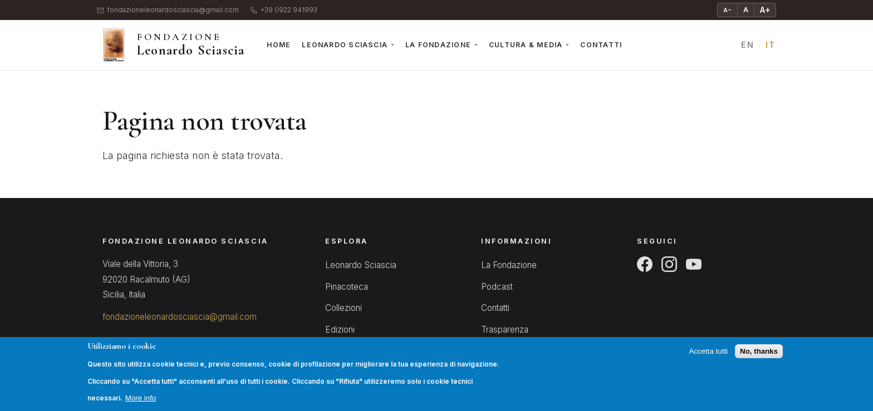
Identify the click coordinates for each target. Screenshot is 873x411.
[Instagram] (669, 264)
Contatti (601, 45)
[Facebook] (645, 264)
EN (747, 44)
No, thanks (759, 358)
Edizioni (340, 329)
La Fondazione (438, 45)
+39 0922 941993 (283, 10)
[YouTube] (694, 264)
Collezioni (343, 308)
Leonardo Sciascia (345, 45)
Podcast (497, 286)
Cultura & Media (525, 45)
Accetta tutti (708, 358)
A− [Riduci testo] (727, 10)
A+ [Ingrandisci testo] (765, 9)
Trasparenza (504, 329)
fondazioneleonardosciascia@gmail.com (168, 10)
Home (279, 45)
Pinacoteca (346, 286)
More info (140, 404)
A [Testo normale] (745, 10)
